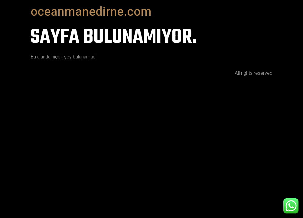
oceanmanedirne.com (91, 12)
